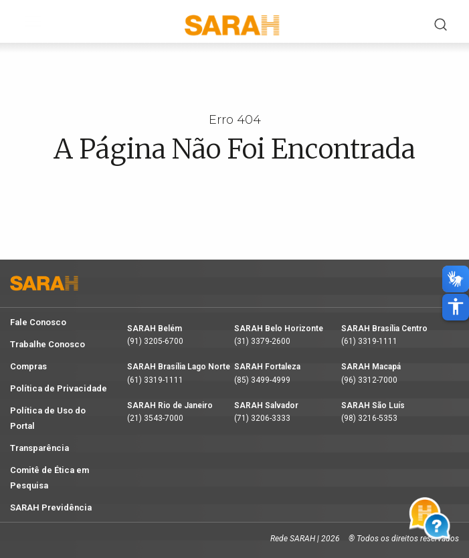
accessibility (456, 306)
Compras (28, 366)
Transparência (39, 448)
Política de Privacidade (58, 388)
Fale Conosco (38, 322)
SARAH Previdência (51, 507)
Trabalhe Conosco (47, 344)
